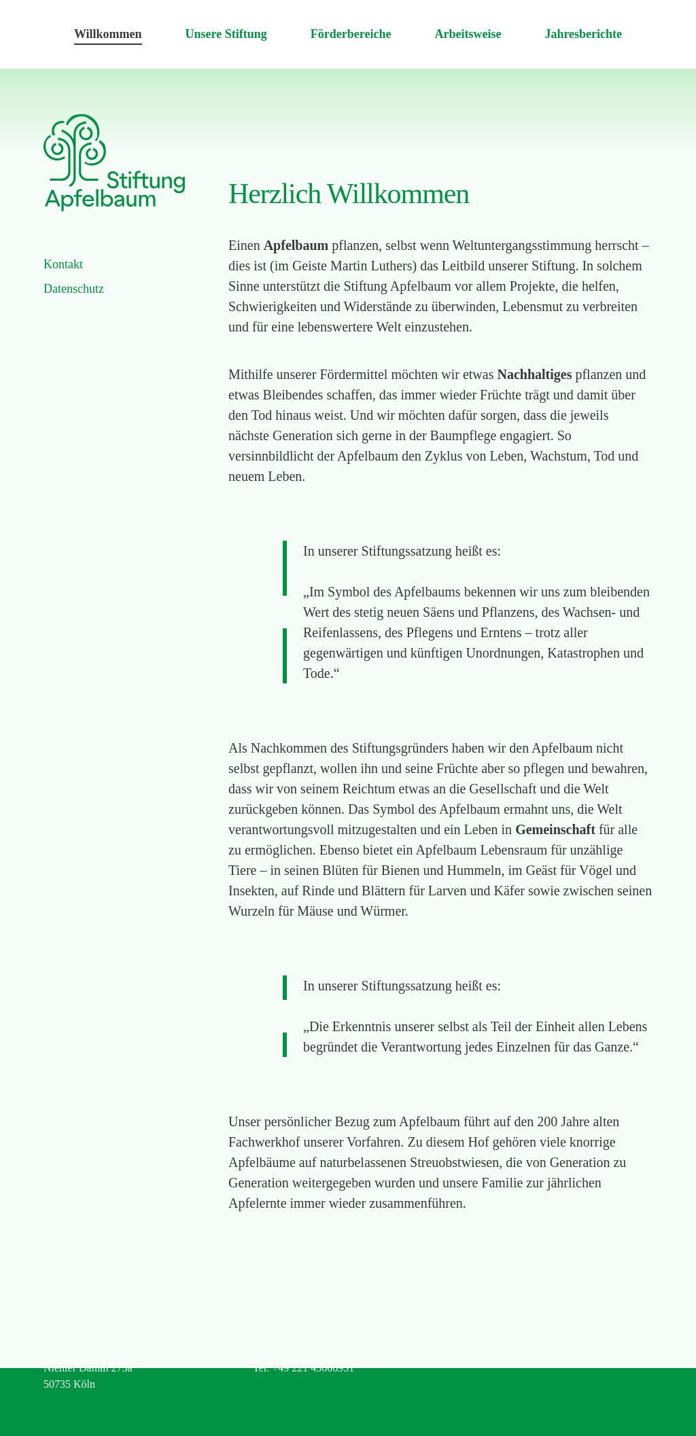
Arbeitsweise (467, 34)
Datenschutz (74, 288)
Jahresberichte (583, 34)
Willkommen (108, 34)
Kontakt (63, 264)
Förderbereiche (351, 34)
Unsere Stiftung (226, 34)
